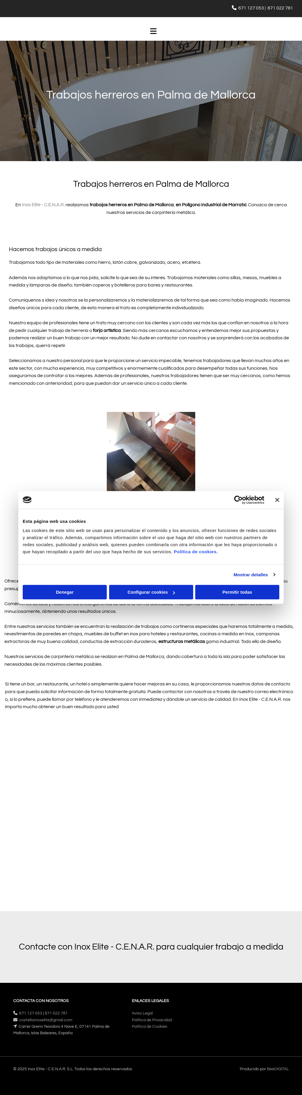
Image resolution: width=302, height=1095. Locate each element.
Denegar (64, 592)
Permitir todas (237, 592)
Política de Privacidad (152, 1020)
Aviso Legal (142, 1013)
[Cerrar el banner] (277, 500)
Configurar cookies (151, 592)
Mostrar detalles (251, 574)
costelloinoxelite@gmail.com (45, 1020)
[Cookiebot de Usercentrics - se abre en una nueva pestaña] (238, 499)
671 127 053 (251, 8)
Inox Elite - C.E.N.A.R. (43, 204)
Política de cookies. (196, 551)
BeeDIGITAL (278, 1069)
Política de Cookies (149, 1026)
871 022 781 (280, 8)
